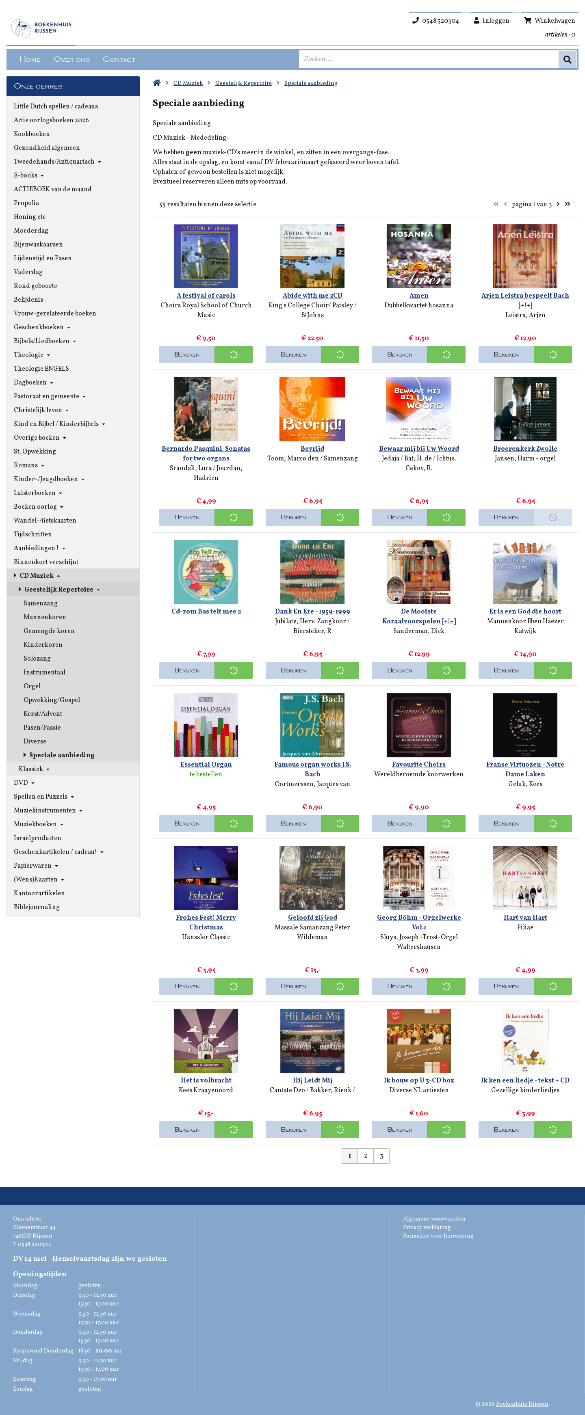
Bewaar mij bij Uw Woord (419, 449)
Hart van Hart (525, 918)
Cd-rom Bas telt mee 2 (206, 611)
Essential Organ (206, 764)
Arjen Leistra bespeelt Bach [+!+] (525, 301)
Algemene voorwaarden (434, 1219)
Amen (419, 296)
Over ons (72, 59)
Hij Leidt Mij (312, 1080)
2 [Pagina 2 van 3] (365, 1155)
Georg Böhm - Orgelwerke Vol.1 (419, 923)
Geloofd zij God (312, 918)
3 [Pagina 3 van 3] (381, 1155)
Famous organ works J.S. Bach (312, 769)
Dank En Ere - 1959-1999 (312, 611)
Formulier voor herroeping (438, 1236)
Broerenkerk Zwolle (525, 449)
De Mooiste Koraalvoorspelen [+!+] (419, 616)
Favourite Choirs (419, 764)
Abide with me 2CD (312, 296)
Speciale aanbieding (311, 83)
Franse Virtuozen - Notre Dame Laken (525, 769)
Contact (119, 59)
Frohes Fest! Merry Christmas (206, 923)
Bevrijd (312, 449)
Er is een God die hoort (525, 611)
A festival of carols (206, 296)
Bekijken (186, 354)
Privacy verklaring (427, 1227)
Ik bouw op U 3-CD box (419, 1080)
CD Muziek (188, 83)
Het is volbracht (206, 1080)
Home (30, 59)
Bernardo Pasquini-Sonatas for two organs (206, 454)
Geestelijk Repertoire (243, 83)
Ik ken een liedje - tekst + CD (525, 1080)
